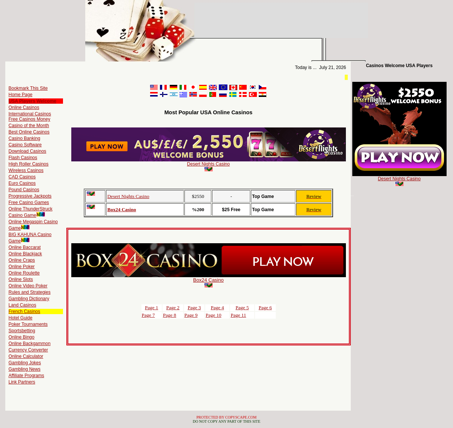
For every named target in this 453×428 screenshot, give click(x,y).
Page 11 (238, 315)
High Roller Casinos (29, 164)
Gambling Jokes (25, 362)
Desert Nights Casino (208, 164)
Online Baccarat (25, 247)
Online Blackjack (25, 253)
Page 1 (151, 307)
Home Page (20, 94)
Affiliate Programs (26, 375)
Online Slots (21, 279)
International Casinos (30, 114)
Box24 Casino (121, 209)
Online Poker (22, 266)
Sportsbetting (22, 330)
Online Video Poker (28, 285)
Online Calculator (26, 356)
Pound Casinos (24, 189)
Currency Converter (28, 350)
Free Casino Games (29, 202)
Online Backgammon (30, 343)
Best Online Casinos (29, 132)
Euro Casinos (22, 183)
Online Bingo (22, 337)
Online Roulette (24, 273)
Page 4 (217, 307)
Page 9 (191, 315)
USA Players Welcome (33, 101)
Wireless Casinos (26, 170)
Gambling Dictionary (29, 298)
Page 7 (148, 315)
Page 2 (173, 307)
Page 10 (213, 315)
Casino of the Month (29, 125)
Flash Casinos (23, 157)
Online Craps (22, 260)
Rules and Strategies (30, 292)
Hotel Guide (20, 318)
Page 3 (194, 307)
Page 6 (265, 307)
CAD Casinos (22, 176)
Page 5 (242, 307)
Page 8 (169, 315)
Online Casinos (24, 107)
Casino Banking (24, 138)
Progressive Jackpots (30, 196)
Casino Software (25, 144)
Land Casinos (22, 305)
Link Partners (22, 382)
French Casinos (24, 311)
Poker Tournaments (28, 324)
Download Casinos (27, 151)
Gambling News (25, 369)
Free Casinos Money (30, 119)
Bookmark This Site (28, 88)
